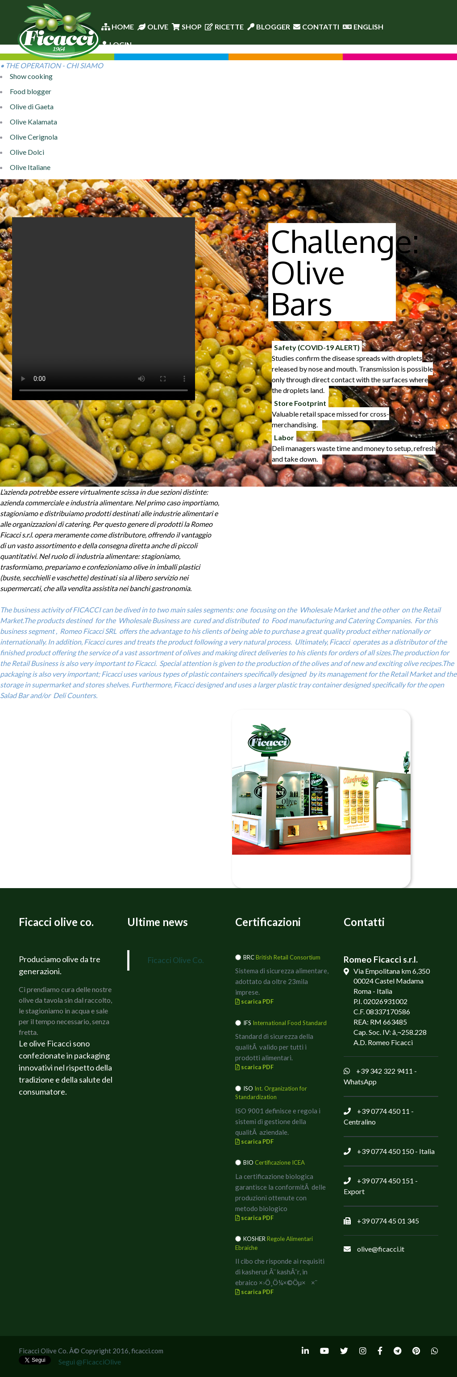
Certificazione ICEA (280, 1162)
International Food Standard (290, 1022)
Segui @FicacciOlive (89, 1361)
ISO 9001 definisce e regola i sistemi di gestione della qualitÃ (277, 1121)
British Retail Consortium (288, 957)
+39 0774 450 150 (385, 1151)
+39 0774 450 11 (383, 1111)
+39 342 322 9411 (384, 1071)
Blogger (268, 26)
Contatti (316, 26)
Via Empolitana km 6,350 (391, 971)
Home (117, 26)
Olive (152, 26)
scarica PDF (254, 1001)
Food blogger (30, 91)
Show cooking (31, 76)
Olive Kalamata (33, 121)
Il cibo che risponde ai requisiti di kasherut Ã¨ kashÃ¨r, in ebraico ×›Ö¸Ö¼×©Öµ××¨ (279, 1271)
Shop (187, 26)
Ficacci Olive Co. (175, 960)
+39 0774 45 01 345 (388, 1220)
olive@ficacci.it (380, 1249)
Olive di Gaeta (32, 106)
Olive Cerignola (34, 136)
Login (116, 44)
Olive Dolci (27, 152)
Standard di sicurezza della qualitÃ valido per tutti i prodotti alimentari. (274, 1047)
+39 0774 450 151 (385, 1180)
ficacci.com (147, 1351)
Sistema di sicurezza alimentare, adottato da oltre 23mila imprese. (281, 981)
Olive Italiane (30, 167)
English (363, 26)
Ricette (224, 26)
